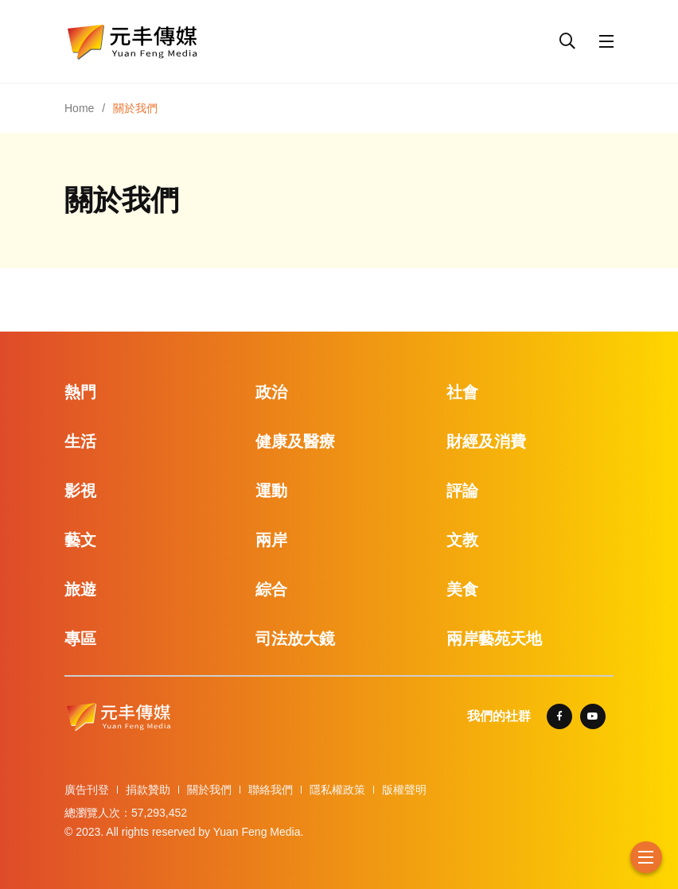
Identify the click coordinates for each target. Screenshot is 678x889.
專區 (80, 638)
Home (79, 108)
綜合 (271, 589)
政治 (271, 392)
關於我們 (209, 789)
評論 (462, 490)
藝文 (80, 540)
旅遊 (80, 589)
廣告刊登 (86, 789)
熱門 (80, 392)
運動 (271, 490)
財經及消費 (486, 441)
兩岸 (271, 540)
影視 (80, 490)
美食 (462, 589)
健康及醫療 (295, 441)
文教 (462, 540)
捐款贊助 (148, 789)
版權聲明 (404, 789)
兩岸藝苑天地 (494, 638)
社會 (462, 392)
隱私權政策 (337, 789)
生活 (80, 441)
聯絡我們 (270, 789)
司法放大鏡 (295, 638)
